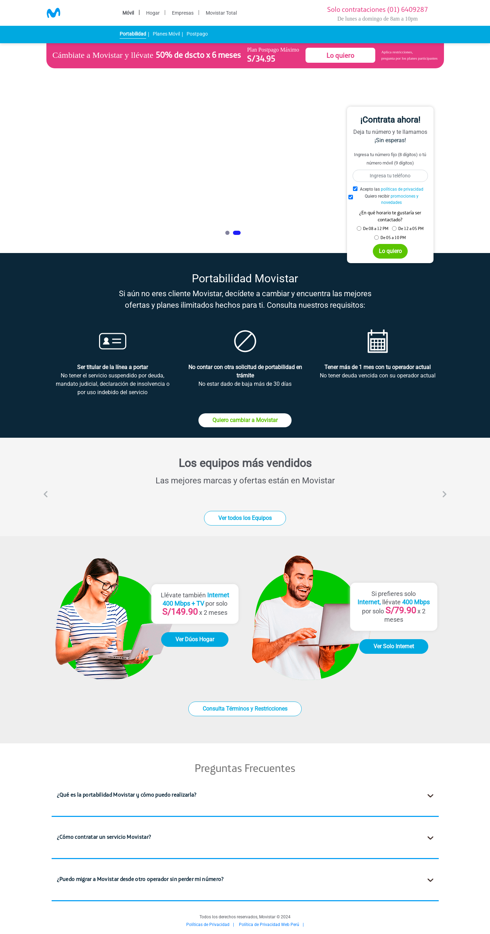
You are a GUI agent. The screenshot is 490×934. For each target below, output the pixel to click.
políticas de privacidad (402, 189)
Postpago (197, 34)
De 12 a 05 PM (411, 228)
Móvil (128, 13)
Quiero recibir (392, 199)
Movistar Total (221, 13)
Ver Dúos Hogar (194, 639)
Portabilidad (133, 34)
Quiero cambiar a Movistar (245, 420)
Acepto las (391, 189)
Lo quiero (340, 55)
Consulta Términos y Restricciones (245, 708)
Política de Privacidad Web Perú (269, 924)
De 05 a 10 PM (393, 237)
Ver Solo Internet (394, 646)
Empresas (183, 13)
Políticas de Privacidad (207, 924)
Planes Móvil (166, 34)
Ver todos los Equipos (245, 518)
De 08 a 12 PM (376, 228)
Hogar (153, 13)
